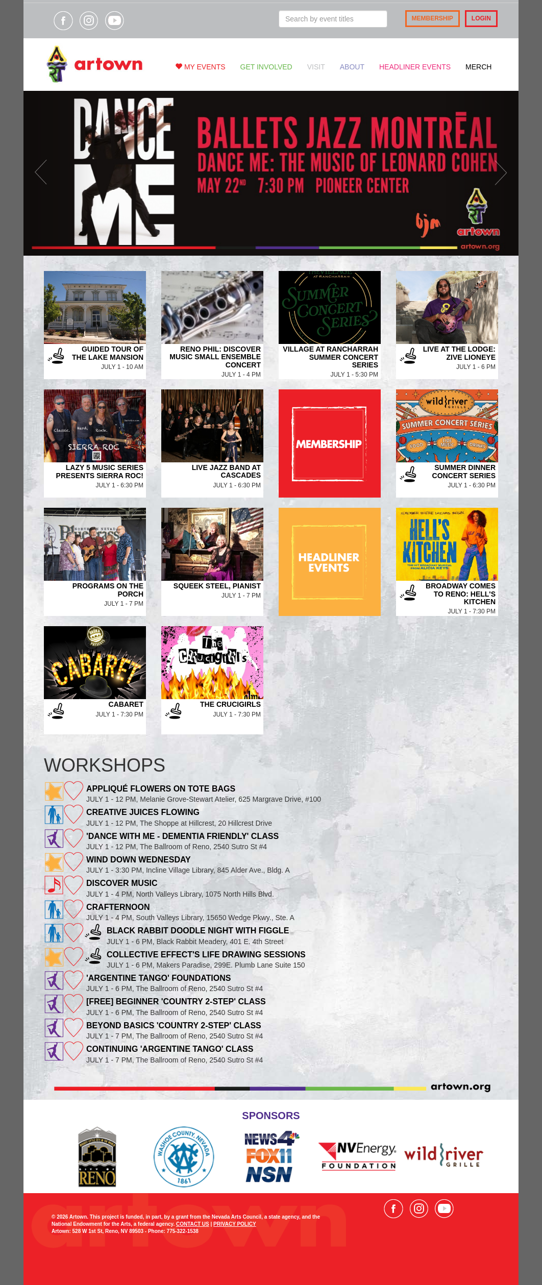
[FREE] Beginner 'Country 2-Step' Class (176, 1001)
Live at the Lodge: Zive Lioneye (459, 353)
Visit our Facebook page (63, 20)
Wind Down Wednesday (138, 859)
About (352, 67)
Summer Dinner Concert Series (464, 471)
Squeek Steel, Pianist (217, 586)
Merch (478, 67)
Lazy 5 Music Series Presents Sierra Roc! (99, 471)
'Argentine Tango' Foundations (158, 978)
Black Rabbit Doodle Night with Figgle (198, 930)
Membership (432, 18)
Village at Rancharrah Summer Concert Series (330, 357)
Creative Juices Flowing (143, 812)
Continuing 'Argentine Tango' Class (169, 1049)
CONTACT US (192, 1224)
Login (481, 18)
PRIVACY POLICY (234, 1224)
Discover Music (122, 883)
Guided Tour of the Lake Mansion (107, 353)
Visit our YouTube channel (114, 20)
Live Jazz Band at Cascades (226, 471)
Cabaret (126, 704)
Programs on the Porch (107, 590)
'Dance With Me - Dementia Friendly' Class (182, 836)
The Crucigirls (230, 704)
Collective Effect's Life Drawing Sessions (206, 954)
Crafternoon (118, 907)
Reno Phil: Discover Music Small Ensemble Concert (215, 357)
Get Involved (266, 67)
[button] (60, 173)
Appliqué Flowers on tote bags (160, 788)
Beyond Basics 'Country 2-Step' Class (173, 1025)
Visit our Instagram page (89, 20)
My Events (200, 67)
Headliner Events (415, 67)
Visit (316, 67)
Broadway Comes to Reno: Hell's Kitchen (461, 594)
